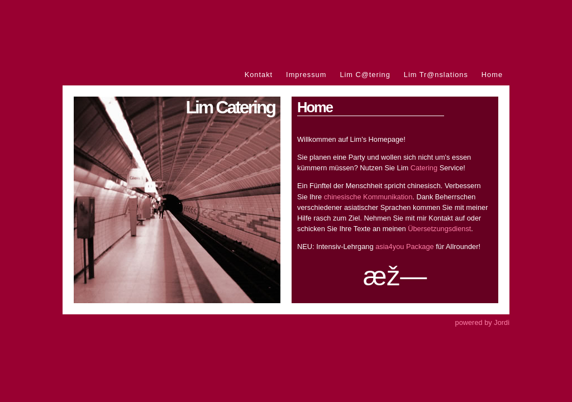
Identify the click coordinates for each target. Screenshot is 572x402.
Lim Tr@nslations (436, 74)
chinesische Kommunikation (368, 197)
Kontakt (259, 74)
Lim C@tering (365, 74)
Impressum (306, 74)
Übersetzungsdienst (439, 228)
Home (492, 74)
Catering (424, 168)
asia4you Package (404, 246)
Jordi (501, 322)
